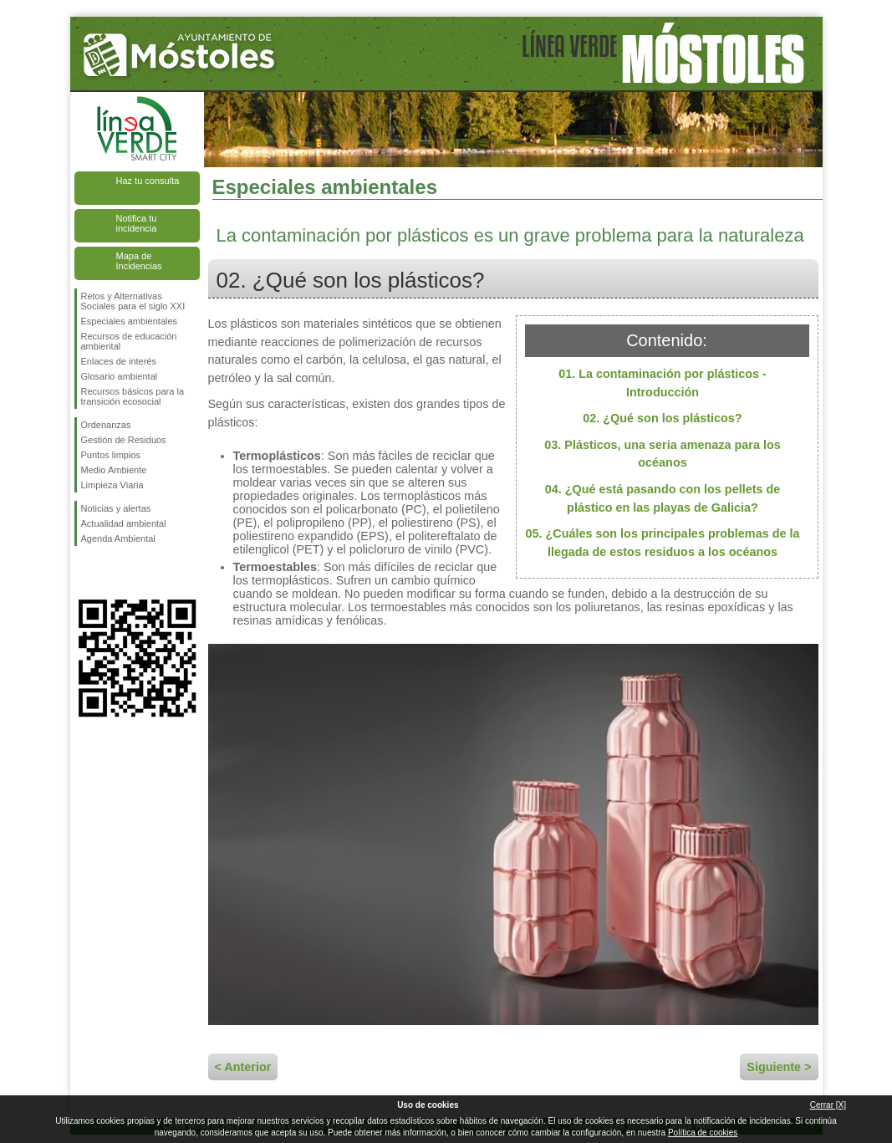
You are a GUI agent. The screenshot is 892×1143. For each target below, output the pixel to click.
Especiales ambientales (129, 321)
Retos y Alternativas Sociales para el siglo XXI (133, 301)
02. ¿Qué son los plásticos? (662, 418)
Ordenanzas (106, 425)
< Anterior (243, 1067)
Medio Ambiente (114, 470)
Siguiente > (779, 1067)
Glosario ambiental (119, 376)
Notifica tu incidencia (136, 223)
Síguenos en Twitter (112, 573)
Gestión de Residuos (123, 440)
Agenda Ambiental (118, 538)
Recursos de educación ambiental (129, 341)
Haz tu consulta (148, 181)
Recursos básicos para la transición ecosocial (133, 396)
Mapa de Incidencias (139, 261)
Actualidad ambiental (123, 523)
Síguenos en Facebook (84, 573)
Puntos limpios (111, 455)
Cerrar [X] (828, 1105)
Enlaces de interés (119, 361)
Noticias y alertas (116, 508)
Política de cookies (702, 1132)
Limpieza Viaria (112, 485)
